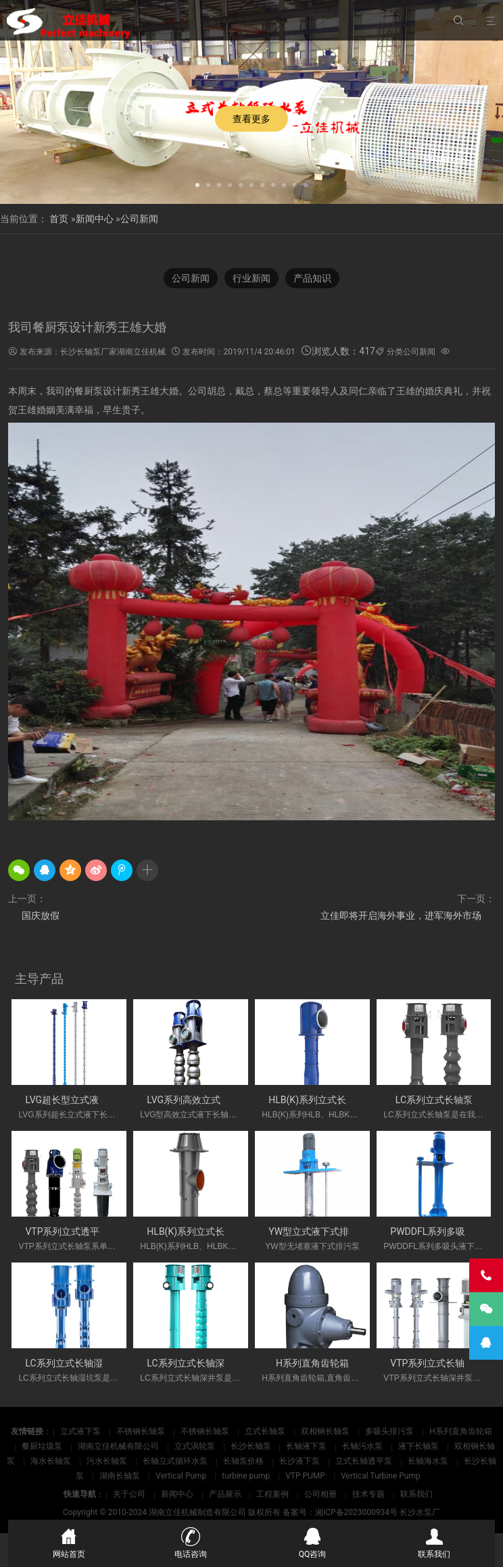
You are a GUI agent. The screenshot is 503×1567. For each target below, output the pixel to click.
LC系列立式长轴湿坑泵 (73, 1363)
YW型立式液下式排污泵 (318, 1231)
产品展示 (225, 1494)
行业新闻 (251, 278)
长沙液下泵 (300, 1461)
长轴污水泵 (363, 1446)
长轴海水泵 (429, 1461)
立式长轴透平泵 (364, 1461)
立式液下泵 (81, 1431)
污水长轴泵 (108, 1461)
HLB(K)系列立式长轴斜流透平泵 (214, 1231)
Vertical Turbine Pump (381, 1476)
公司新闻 (139, 218)
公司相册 (320, 1494)
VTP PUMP (306, 1476)
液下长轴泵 (419, 1446)
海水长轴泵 (51, 1461)
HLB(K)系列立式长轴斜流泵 (326, 1099)
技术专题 (368, 1494)
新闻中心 (95, 218)
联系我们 (416, 1494)
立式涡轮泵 (195, 1446)
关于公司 (129, 1494)
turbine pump (247, 1476)
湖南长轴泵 (120, 1476)
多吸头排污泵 (390, 1431)
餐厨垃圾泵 (43, 1446)
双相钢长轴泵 (326, 1431)
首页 (58, 218)
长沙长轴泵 (252, 1446)
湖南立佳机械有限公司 (119, 1446)
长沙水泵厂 (420, 1512)
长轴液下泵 (307, 1446)
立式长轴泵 (266, 1431)
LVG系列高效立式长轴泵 (198, 1099)
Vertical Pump (181, 1476)
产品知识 (312, 278)
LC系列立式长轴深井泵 (195, 1363)
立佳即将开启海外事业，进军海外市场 (400, 915)
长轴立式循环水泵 (176, 1461)
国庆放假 (40, 915)
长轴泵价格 (244, 1461)
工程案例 (272, 1494)
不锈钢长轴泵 (141, 1431)
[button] (197, 183)
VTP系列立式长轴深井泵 (441, 1363)
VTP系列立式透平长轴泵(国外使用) (98, 1231)
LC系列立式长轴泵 (434, 1099)
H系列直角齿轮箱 (312, 1363)
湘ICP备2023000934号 (356, 1512)
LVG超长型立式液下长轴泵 (81, 1099)
